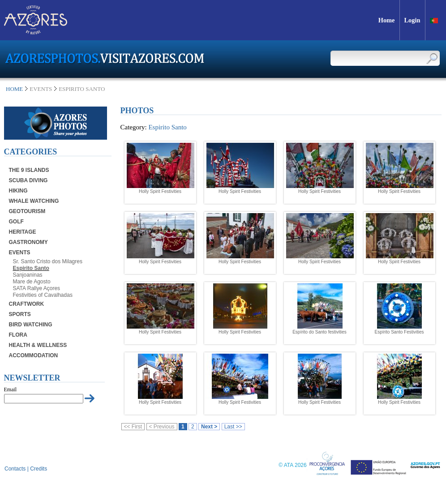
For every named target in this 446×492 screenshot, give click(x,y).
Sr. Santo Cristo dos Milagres (47, 261)
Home (14, 89)
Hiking (18, 191)
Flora (18, 335)
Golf (16, 221)
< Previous (162, 427)
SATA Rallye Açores (36, 288)
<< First (133, 427)
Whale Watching (34, 201)
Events (19, 252)
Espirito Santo (31, 268)
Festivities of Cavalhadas (43, 295)
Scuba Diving (28, 180)
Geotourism (27, 211)
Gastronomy (28, 242)
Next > (209, 427)
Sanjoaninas (28, 275)
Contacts (15, 469)
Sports (20, 314)
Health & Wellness (38, 345)
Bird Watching (30, 324)
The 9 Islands (29, 170)
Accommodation (33, 355)
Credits (38, 469)
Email (10, 389)
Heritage (22, 232)
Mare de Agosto (32, 281)
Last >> (233, 427)
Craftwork (26, 304)
